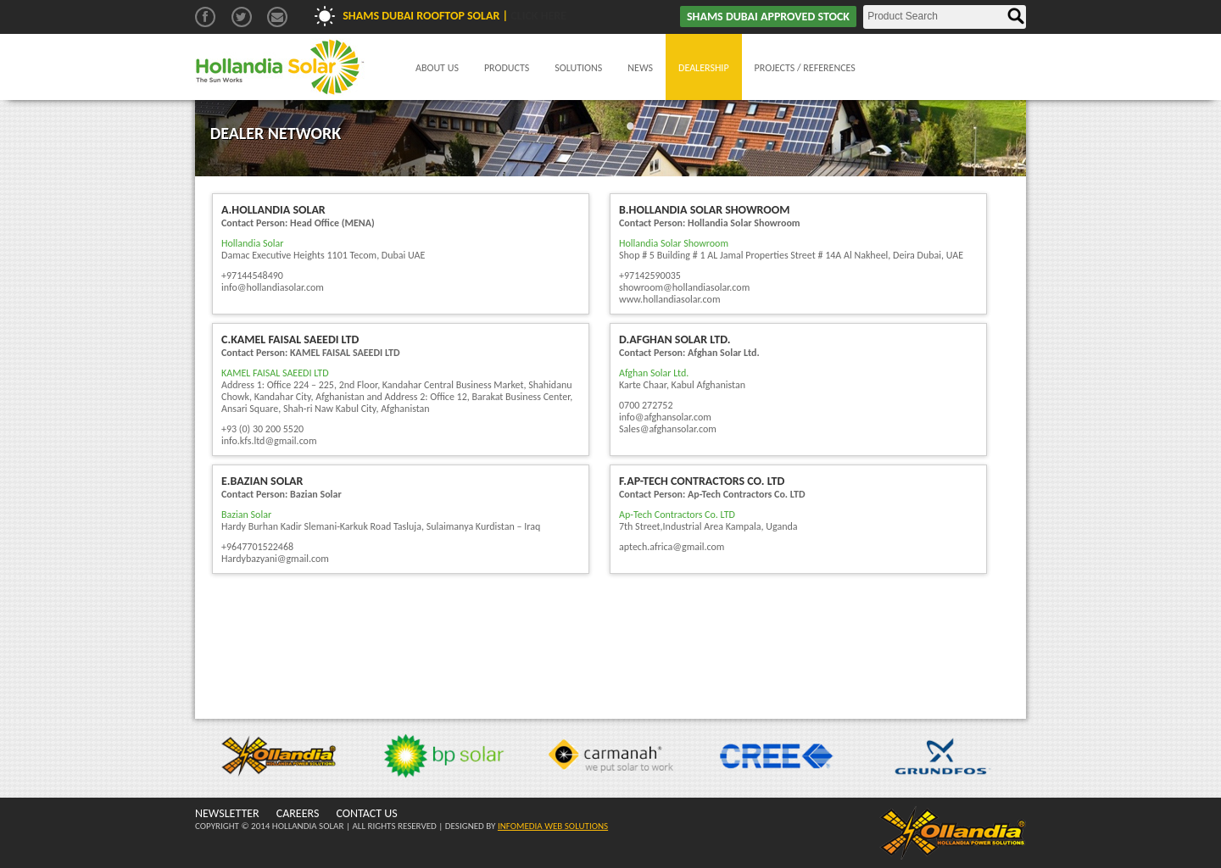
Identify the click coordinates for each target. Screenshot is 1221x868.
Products (506, 68)
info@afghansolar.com (665, 417)
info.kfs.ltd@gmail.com (269, 441)
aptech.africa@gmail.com (671, 547)
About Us (437, 68)
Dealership (703, 68)
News (640, 68)
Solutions (578, 68)
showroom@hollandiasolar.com (684, 287)
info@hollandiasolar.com (272, 287)
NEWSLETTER (227, 813)
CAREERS (298, 813)
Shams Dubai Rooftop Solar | (454, 15)
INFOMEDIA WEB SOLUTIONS (553, 826)
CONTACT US (366, 813)
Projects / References (805, 68)
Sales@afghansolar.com (667, 429)
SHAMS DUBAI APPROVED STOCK (768, 16)
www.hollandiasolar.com (670, 299)
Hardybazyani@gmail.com (275, 559)
